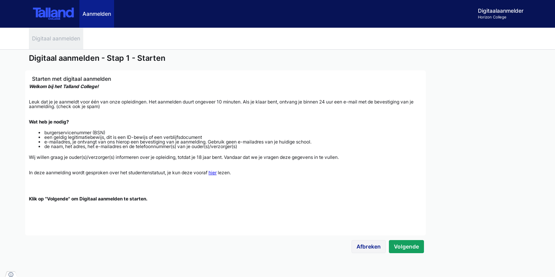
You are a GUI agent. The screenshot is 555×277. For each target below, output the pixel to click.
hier (213, 172)
